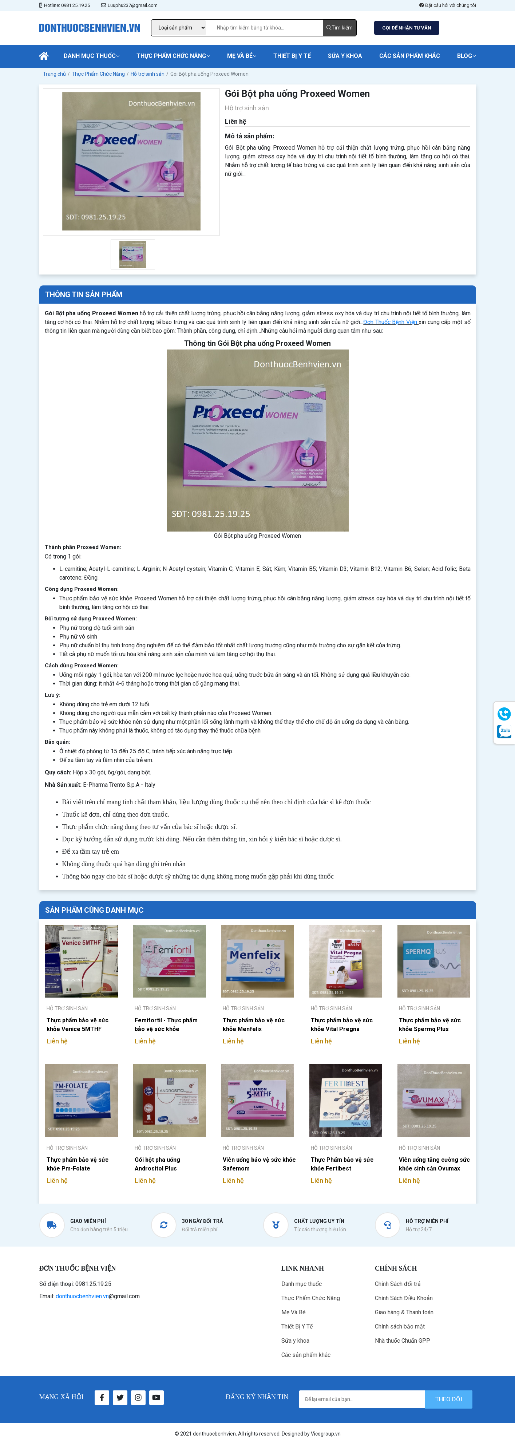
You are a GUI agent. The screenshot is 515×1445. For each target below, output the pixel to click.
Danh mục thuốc (90, 55)
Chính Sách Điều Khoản (404, 1298)
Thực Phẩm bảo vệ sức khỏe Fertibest (342, 1164)
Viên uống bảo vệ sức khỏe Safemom (259, 1164)
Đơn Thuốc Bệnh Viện (390, 322)
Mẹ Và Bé (240, 55)
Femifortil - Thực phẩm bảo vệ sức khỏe (166, 1025)
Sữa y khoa (345, 55)
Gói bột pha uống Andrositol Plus (157, 1164)
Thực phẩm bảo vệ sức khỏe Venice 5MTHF (77, 1025)
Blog (464, 55)
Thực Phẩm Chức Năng (171, 55)
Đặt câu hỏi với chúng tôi (447, 5)
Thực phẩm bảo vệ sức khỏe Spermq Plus (430, 1025)
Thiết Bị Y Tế (292, 55)
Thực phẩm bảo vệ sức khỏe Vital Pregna (342, 1025)
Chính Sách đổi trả (398, 1283)
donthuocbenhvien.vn (82, 1296)
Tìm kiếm (339, 28)
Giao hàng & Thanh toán (404, 1312)
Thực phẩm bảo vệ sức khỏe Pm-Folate (77, 1164)
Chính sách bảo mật (400, 1326)
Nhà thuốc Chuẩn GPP (402, 1340)
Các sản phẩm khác (409, 55)
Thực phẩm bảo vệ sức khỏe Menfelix (254, 1025)
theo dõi (448, 1399)
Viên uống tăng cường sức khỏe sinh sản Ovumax (434, 1164)
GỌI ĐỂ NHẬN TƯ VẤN (406, 28)
